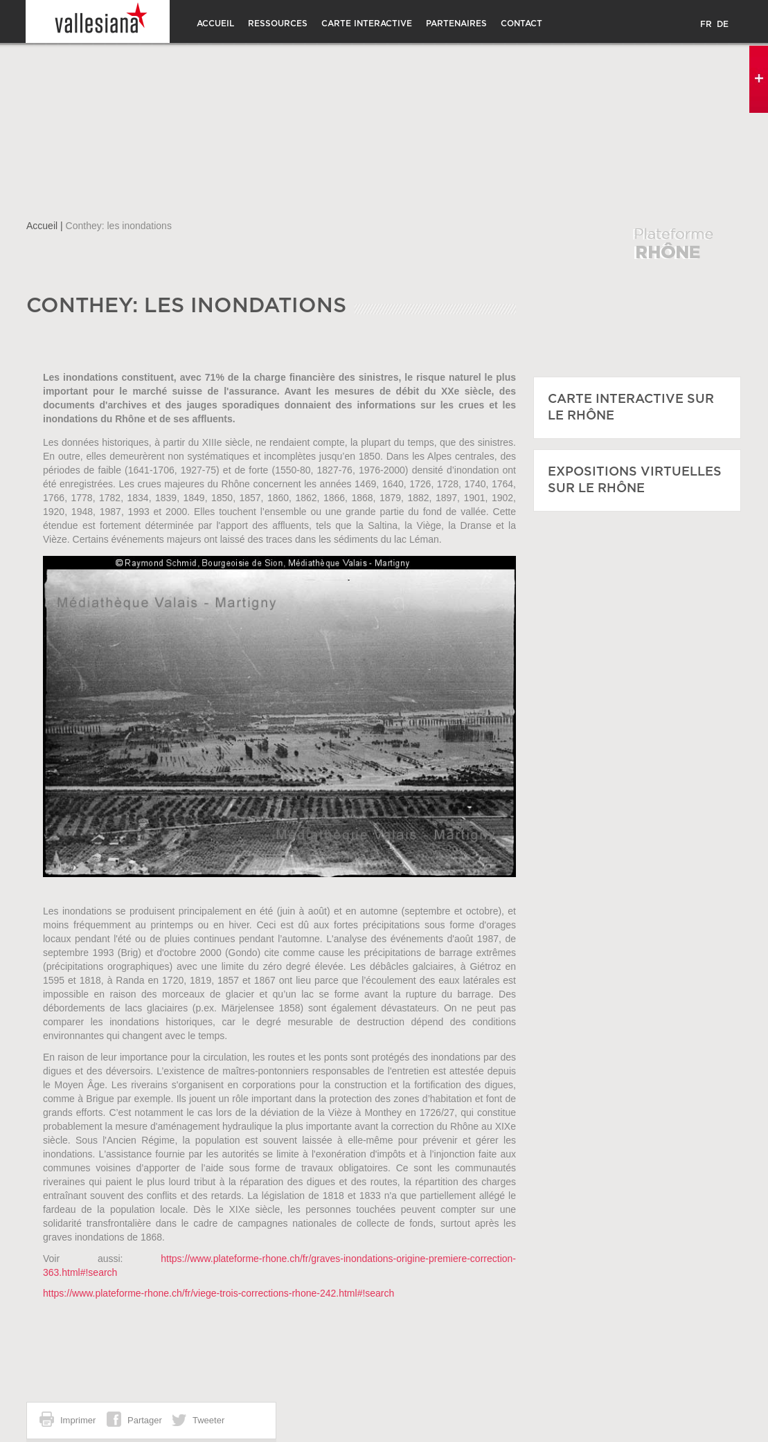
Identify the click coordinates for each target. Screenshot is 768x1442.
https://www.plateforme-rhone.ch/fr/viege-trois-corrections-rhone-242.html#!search (218, 1293)
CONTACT (521, 23)
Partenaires (456, 23)
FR (706, 24)
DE (723, 24)
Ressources (277, 23)
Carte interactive (366, 23)
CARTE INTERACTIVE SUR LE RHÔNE (631, 407)
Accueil (215, 23)
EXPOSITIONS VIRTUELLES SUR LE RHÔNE (635, 480)
